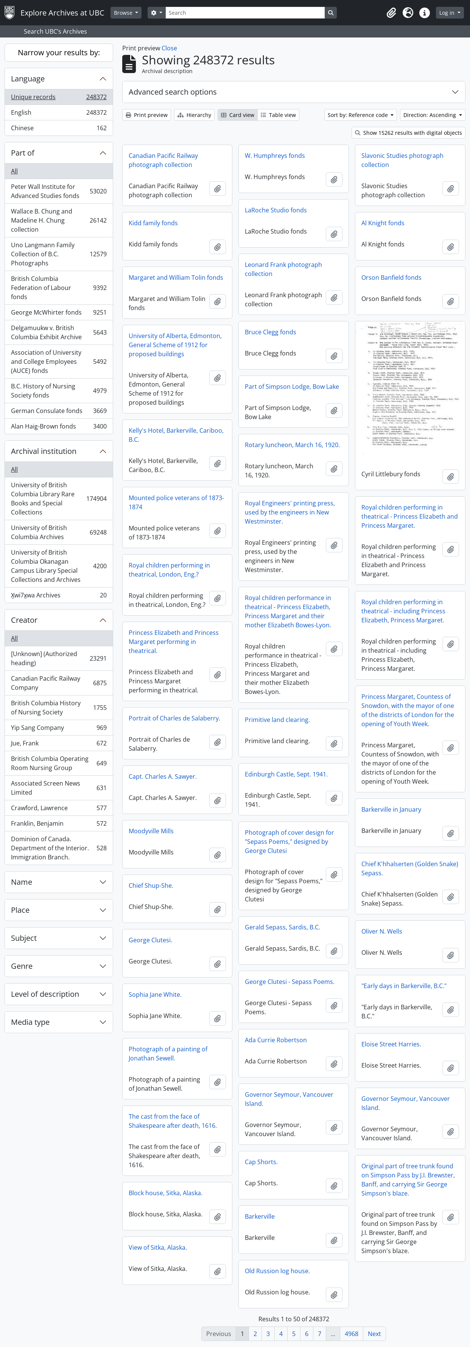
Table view (278, 114)
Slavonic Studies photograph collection (402, 160)
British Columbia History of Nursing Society (59, 707)
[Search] (245, 13)
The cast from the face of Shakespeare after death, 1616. (173, 1121)
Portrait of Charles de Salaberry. (174, 718)
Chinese (59, 129)
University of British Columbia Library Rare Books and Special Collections (59, 498)
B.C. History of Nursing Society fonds (59, 390)
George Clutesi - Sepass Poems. (290, 982)
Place (20, 910)
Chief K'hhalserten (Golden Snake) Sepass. (409, 868)
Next (374, 1334)
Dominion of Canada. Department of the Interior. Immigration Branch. (59, 848)
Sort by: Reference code (358, 114)
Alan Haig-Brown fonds (59, 428)
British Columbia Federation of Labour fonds (59, 287)
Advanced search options (173, 92)
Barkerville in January (391, 809)
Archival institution (43, 451)
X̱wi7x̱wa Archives (59, 597)
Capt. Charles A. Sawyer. (163, 776)
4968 (351, 1334)
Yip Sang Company (59, 729)
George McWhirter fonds (59, 314)
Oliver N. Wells (381, 931)
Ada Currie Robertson (276, 1040)
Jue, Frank (59, 745)
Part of (22, 153)
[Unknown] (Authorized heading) (59, 658)
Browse (124, 12)
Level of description (45, 994)
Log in (447, 12)
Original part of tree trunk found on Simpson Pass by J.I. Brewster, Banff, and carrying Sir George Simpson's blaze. (408, 1179)
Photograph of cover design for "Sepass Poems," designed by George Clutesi (289, 841)
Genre (22, 966)
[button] (391, 13)
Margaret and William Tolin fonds (176, 277)
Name (21, 882)
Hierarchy (194, 114)
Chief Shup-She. (151, 885)
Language (28, 78)
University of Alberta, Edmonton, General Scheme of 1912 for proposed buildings (175, 345)
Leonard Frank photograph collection (283, 269)
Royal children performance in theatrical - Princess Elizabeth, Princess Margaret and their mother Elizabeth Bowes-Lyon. (288, 611)
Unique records (59, 98)
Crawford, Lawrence (59, 809)
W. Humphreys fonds (275, 155)
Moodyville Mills (151, 831)
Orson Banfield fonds (391, 277)
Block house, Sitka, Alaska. (165, 1193)
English (59, 114)
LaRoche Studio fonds (276, 210)
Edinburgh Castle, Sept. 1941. (286, 774)
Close (169, 48)
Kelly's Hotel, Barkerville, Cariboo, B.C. (176, 435)
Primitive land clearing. (277, 720)
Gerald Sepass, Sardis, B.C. (282, 927)
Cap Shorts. (261, 1162)
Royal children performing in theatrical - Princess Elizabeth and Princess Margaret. (409, 516)
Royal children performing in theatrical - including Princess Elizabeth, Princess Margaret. (403, 611)
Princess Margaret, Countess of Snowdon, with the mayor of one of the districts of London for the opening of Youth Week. (407, 710)
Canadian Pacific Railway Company (59, 683)
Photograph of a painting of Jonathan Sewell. (168, 1053)
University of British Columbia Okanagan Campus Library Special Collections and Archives (59, 566)
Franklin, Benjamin (59, 825)
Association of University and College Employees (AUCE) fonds (59, 361)
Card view (237, 114)
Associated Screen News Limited (59, 788)
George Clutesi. (150, 940)
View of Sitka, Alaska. (158, 1247)
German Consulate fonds (59, 412)
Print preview (147, 114)
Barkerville (260, 1216)
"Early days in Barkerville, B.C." (404, 986)
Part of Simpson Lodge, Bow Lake (292, 386)
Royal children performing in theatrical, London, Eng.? (169, 569)
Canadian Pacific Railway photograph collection (163, 160)
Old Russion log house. (277, 1271)
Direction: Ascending (430, 114)
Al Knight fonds (383, 223)
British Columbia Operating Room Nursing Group (59, 763)
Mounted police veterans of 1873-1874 (176, 502)
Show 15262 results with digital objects (408, 132)
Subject (24, 938)
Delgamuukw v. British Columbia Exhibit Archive (59, 332)
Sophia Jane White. (155, 994)
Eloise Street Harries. (391, 1044)
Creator (24, 620)
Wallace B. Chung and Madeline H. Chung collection (59, 220)
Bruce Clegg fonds (270, 332)
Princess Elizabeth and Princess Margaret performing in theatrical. (174, 641)
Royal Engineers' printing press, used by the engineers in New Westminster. (290, 512)
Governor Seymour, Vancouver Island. (289, 1099)
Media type (30, 1022)
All (14, 171)
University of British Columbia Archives (59, 532)
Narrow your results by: (59, 52)
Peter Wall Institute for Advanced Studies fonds (59, 191)
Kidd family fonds (153, 223)
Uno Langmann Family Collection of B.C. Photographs (59, 254)
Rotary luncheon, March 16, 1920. (292, 445)
